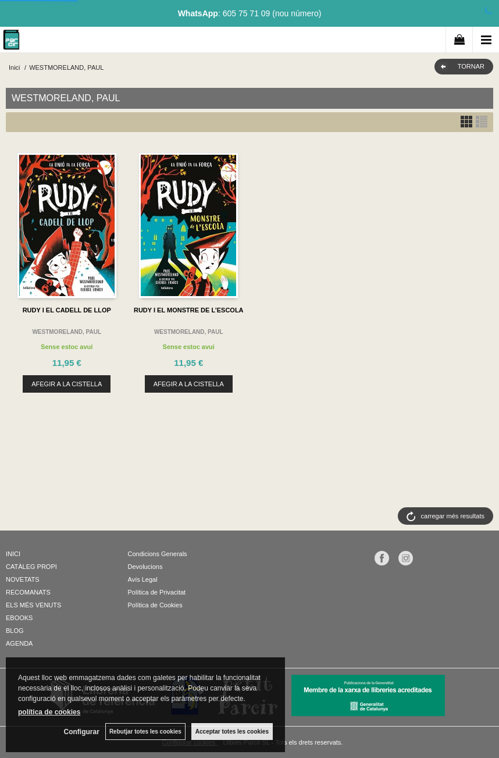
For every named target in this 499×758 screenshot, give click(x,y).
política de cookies (49, 712)
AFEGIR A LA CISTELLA (66, 383)
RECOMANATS (28, 592)
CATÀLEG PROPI (31, 566)
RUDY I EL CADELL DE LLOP (67, 310)
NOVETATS (23, 579)
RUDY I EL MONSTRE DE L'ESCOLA (189, 310)
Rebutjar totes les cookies (145, 731)
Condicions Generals (157, 553)
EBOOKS (19, 617)
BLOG (15, 630)
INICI (13, 553)
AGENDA (19, 643)
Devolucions (145, 566)
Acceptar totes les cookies (232, 731)
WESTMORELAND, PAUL (66, 332)
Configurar (81, 732)
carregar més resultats (452, 516)
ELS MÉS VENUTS (33, 605)
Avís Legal (143, 579)
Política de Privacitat (157, 592)
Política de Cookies (155, 605)
